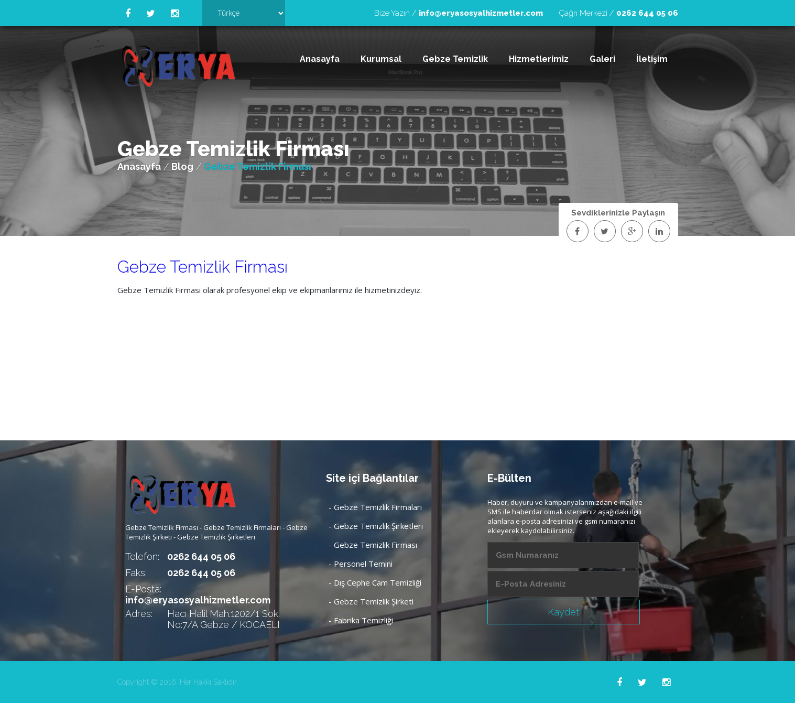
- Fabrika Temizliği (361, 620)
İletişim (652, 59)
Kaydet (563, 612)
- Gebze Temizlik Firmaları (375, 507)
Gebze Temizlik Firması (202, 266)
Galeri (602, 59)
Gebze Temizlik (455, 59)
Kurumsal (381, 59)
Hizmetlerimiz (539, 59)
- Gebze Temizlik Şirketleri (376, 526)
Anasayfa (320, 59)
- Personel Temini (361, 563)
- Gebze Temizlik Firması (373, 544)
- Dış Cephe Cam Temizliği (375, 582)
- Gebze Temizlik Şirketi (371, 601)
